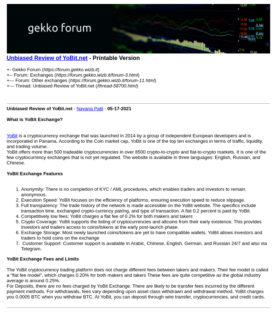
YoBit (12, 135)
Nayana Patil (89, 108)
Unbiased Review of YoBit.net (47, 58)
